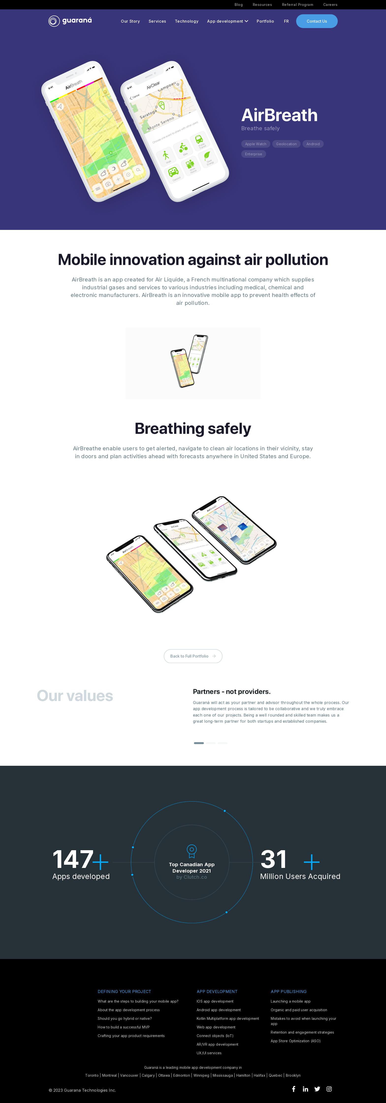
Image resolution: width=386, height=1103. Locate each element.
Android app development (219, 1010)
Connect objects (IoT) (215, 1036)
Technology (186, 21)
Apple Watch (256, 144)
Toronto (92, 1075)
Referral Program (297, 4)
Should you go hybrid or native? (125, 1018)
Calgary (148, 1075)
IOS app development (215, 1001)
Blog (239, 4)
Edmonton (181, 1075)
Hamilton (243, 1075)
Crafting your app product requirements (131, 1036)
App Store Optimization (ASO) (296, 1041)
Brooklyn (293, 1075)
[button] (199, 750)
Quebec (275, 1075)
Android (313, 144)
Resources (262, 4)
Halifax (259, 1075)
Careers (330, 4)
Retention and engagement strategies (302, 1032)
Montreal (109, 1075)
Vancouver (129, 1075)
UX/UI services (209, 1053)
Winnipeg (201, 1075)
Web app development (216, 1027)
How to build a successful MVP (124, 1027)
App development (225, 21)
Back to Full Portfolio (193, 666)
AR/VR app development (217, 1044)
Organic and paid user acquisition (299, 1010)
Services (157, 21)
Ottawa (164, 1075)
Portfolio (265, 21)
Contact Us (317, 21)
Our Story (130, 21)
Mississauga (223, 1075)
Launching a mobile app (291, 1001)
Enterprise (253, 154)
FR (286, 21)
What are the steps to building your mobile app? (138, 1001)
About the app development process (129, 1010)
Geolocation (286, 144)
